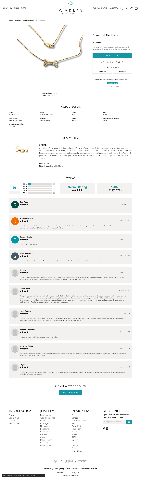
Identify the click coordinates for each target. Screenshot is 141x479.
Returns (122, 72)
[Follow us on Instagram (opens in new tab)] (107, 428)
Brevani (75, 434)
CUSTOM (24, 8)
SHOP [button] (5, 8)
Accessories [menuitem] (45, 445)
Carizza (75, 417)
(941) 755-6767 (49, 95)
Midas (74, 442)
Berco (74, 415)
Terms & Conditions (72, 469)
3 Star (25, 188)
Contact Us (14, 417)
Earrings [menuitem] (44, 423)
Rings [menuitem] (42, 420)
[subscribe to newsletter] (129, 422)
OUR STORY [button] (113, 8)
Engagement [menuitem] (46, 415)
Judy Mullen (25, 289)
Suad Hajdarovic (26, 254)
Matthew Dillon (26, 346)
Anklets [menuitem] (43, 434)
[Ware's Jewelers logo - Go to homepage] (70, 8)
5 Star (25, 184)
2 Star (25, 191)
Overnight (76, 426)
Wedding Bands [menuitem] (47, 417)
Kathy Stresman (26, 218)
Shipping (102, 72)
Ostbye (75, 445)
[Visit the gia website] (58, 461)
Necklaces (18, 20)
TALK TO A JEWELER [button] (100, 8)
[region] (50, 58)
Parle (74, 448)
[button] (121, 8)
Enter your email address (113, 418)
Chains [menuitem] (43, 437)
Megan (23, 270)
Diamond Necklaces (28, 20)
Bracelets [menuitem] (44, 431)
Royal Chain (77, 450)
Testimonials (14, 423)
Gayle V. (23, 365)
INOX (74, 437)
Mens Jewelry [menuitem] (46, 439)
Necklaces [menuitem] (45, 426)
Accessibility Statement (89, 469)
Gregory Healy (26, 237)
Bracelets (48, 166)
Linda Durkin (25, 311)
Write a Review (70, 392)
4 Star (25, 186)
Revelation (76, 428)
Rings (41, 166)
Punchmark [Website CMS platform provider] (74, 476)
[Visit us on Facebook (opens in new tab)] (104, 428)
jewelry (11, 20)
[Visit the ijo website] (69, 461)
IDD (73, 423)
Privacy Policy (59, 469)
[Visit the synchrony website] (81, 461)
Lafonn (75, 439)
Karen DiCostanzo (27, 330)
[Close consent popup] (43, 475)
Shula (73, 114)
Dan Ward (24, 202)
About (11, 415)
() (54, 184)
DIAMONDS (14, 8)
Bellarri (75, 431)
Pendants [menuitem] (44, 428)
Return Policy (48, 469)
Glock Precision (79, 420)
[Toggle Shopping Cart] (136, 8)
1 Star (25, 193)
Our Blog (13, 420)
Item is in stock (112, 83)
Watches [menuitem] (44, 442)
